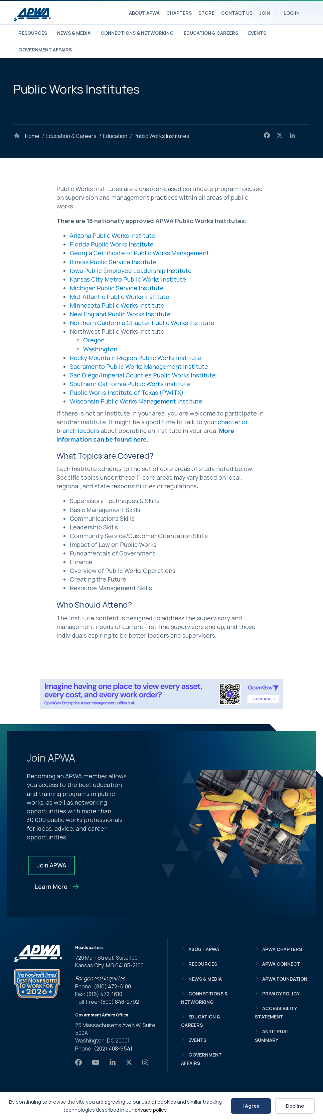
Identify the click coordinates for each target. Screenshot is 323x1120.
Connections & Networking (137, 33)
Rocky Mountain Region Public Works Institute (135, 358)
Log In (292, 13)
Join (264, 13)
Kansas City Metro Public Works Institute (128, 279)
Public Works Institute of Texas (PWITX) (127, 392)
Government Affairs (45, 49)
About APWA (144, 13)
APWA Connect (281, 964)
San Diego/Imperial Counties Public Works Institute (143, 375)
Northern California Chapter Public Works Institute (142, 323)
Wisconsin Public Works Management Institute (136, 401)
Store (206, 13)
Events (257, 33)
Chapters (179, 13)
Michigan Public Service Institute (117, 288)
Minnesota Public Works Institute (117, 305)
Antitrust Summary (272, 1035)
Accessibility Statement (276, 1012)
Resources (32, 33)
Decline (295, 1105)
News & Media (74, 33)
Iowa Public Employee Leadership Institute (131, 271)
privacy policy (150, 1109)
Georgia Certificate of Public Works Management (139, 253)
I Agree (251, 1105)
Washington (100, 349)
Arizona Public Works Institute (112, 235)
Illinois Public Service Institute (113, 262)
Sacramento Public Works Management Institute (139, 366)
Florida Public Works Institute (112, 244)
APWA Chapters (282, 949)
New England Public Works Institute (120, 314)
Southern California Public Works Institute (130, 384)
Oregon (94, 340)
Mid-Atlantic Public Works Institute (119, 297)
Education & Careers (211, 33)
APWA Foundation (284, 979)
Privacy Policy (281, 993)
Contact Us (237, 13)
